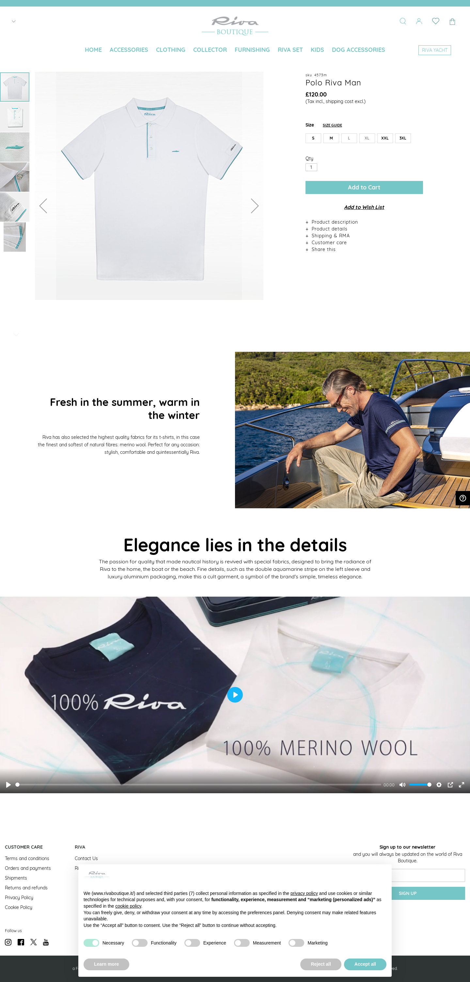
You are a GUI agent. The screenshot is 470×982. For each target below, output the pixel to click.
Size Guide (332, 125)
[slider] (198, 784)
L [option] (349, 138)
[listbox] (364, 139)
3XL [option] (403, 138)
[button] (43, 205)
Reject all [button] (321, 964)
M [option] (331, 138)
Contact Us (86, 858)
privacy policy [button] (304, 893)
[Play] (8, 785)
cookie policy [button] (128, 906)
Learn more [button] (106, 964)
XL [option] (367, 138)
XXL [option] (385, 138)
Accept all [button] (365, 964)
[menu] (235, 50)
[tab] (364, 221)
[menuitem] (93, 50)
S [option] (313, 138)
